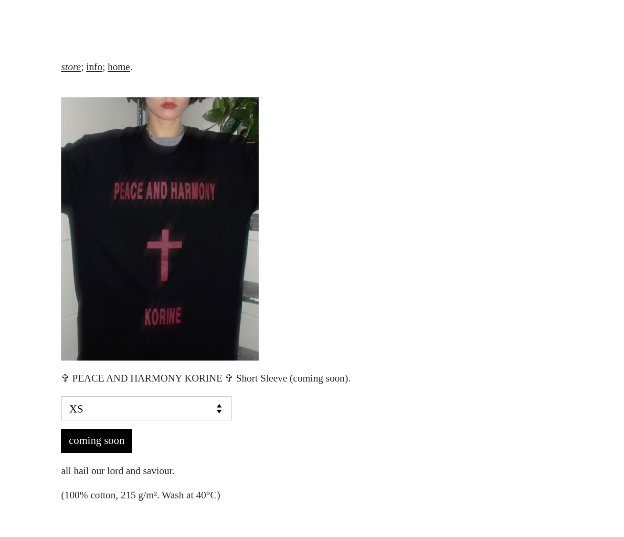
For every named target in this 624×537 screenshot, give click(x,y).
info (94, 66)
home (119, 66)
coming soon (97, 440)
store (71, 66)
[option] (312, 229)
